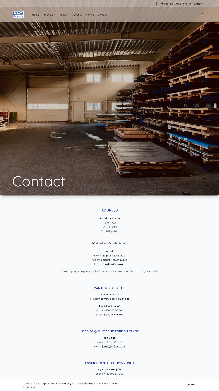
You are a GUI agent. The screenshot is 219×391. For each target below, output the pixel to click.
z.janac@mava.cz (114, 314)
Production (49, 14)
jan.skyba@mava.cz (113, 346)
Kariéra (90, 14)
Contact (102, 14)
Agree (191, 384)
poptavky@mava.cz (114, 255)
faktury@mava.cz (114, 264)
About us (77, 14)
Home (35, 14)
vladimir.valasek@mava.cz (113, 298)
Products (64, 14)
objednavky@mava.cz (114, 259)
